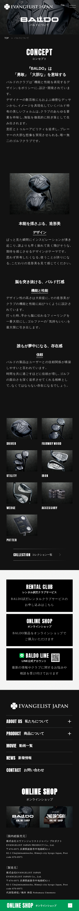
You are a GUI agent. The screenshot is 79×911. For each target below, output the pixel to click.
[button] (72, 6)
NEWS (19, 758)
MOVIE (19, 745)
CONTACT (25, 770)
